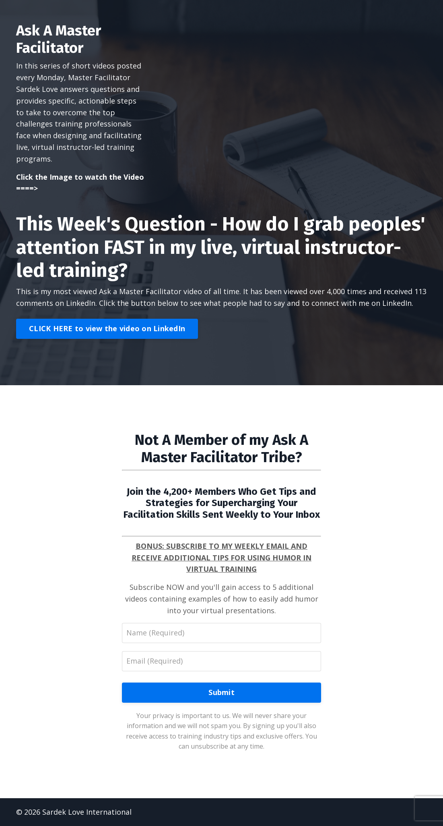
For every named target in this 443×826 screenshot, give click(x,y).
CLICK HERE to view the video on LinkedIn (107, 328)
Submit (221, 692)
